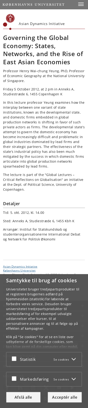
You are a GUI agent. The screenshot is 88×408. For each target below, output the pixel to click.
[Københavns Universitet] (9, 22)
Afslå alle (23, 397)
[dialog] (44, 341)
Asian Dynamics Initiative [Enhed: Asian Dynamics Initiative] (20, 266)
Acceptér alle (64, 397)
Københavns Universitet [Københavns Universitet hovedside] (19, 270)
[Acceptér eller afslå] (15, 358)
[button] (81, 4)
